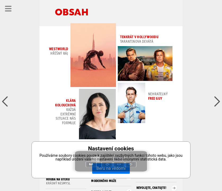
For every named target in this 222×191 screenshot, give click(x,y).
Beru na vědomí (111, 168)
